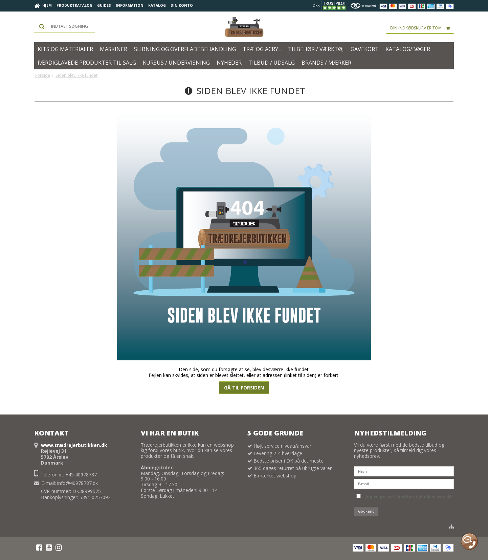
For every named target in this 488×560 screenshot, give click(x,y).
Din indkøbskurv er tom (422, 28)
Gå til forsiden (244, 387)
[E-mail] (404, 483)
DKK (316, 5)
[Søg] (64, 26)
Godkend (366, 511)
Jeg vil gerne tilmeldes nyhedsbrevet (408, 495)
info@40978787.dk (77, 483)
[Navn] (404, 471)
